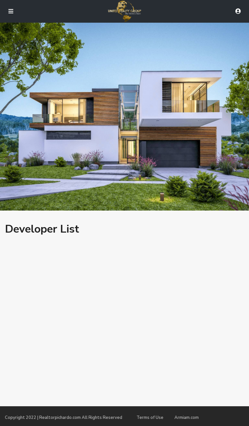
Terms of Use (149, 417)
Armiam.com (186, 417)
